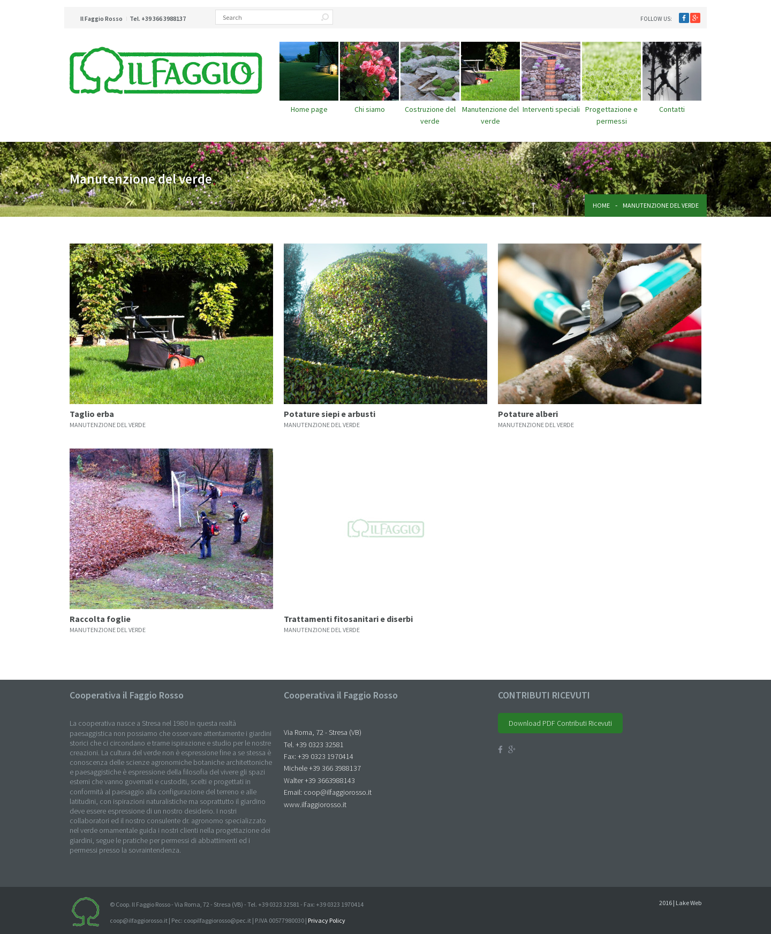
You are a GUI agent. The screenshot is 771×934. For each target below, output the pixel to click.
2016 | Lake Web (680, 903)
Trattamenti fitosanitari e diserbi (348, 618)
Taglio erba (92, 413)
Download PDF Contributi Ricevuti (560, 723)
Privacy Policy (326, 920)
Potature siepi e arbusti (329, 413)
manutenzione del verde (108, 425)
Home (601, 205)
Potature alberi (528, 413)
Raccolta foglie (100, 618)
